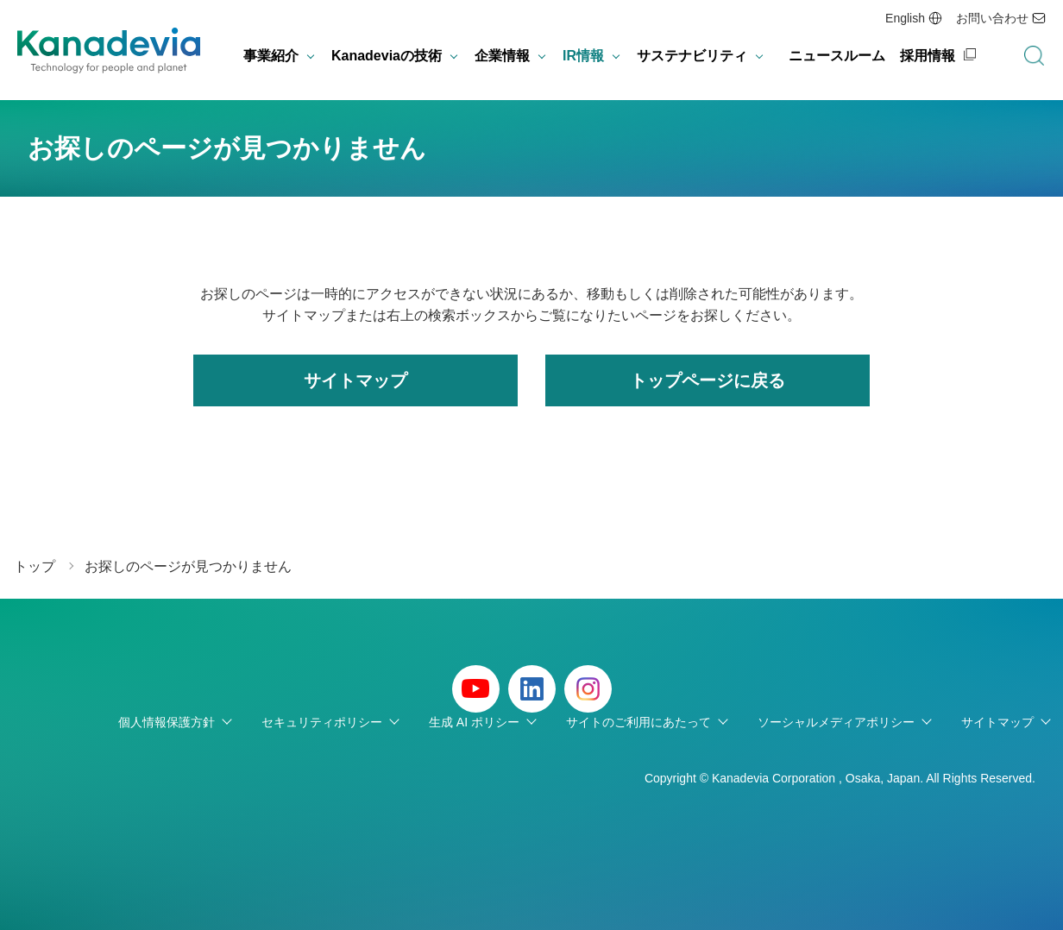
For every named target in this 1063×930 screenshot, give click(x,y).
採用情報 (927, 55)
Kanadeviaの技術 (386, 55)
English (905, 18)
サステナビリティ (692, 55)
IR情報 (583, 55)
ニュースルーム (837, 55)
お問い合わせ (992, 18)
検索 (1034, 56)
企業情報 (502, 55)
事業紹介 (271, 55)
